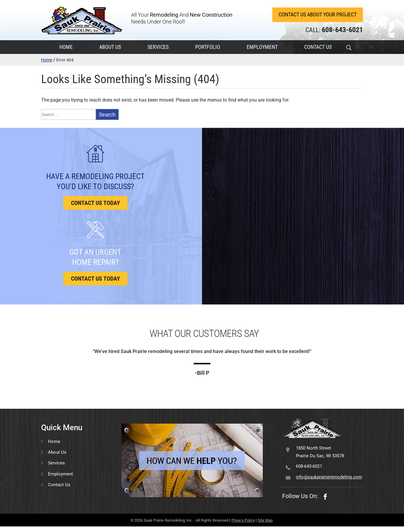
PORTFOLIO (207, 47)
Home (46, 60)
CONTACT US (318, 47)
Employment (60, 474)
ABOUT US (110, 47)
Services (56, 463)
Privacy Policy (243, 521)
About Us (57, 452)
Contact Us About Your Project (317, 15)
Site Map (265, 521)
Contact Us (59, 485)
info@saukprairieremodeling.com (329, 477)
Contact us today (95, 203)
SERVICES (158, 47)
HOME (66, 47)
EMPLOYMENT (262, 47)
